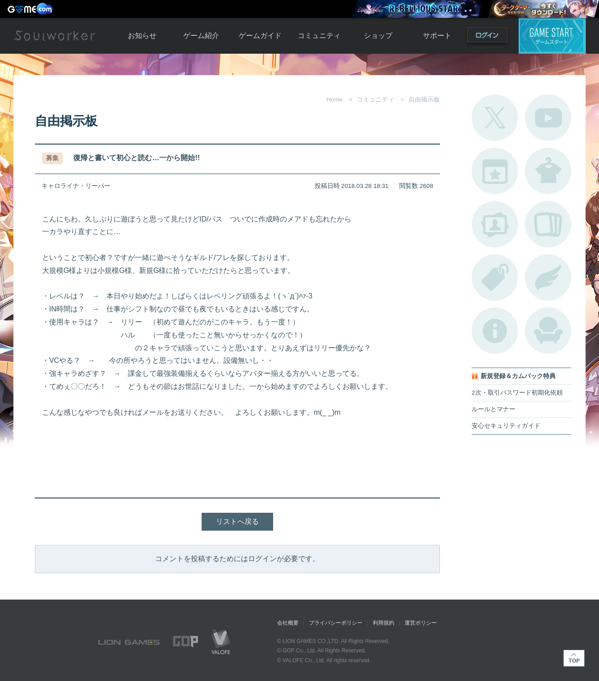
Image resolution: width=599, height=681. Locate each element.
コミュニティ (319, 35)
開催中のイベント (495, 171)
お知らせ (142, 35)
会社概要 (288, 623)
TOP (574, 658)
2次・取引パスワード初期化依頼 (517, 392)
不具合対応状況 (495, 330)
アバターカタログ (548, 171)
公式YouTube (548, 117)
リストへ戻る (237, 521)
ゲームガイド (260, 35)
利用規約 (383, 623)
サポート (437, 35)
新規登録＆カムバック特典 (518, 376)
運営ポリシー (421, 623)
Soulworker (54, 36)
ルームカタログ (548, 330)
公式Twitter (495, 117)
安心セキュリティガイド (506, 425)
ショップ (378, 35)
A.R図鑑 (548, 224)
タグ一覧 (495, 277)
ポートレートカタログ (495, 224)
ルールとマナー (493, 409)
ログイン (487, 37)
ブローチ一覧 (548, 277)
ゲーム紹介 (201, 35)
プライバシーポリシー (336, 623)
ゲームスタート (552, 36)
